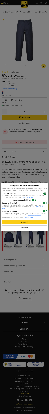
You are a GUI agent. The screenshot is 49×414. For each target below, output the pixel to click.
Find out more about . (21, 197)
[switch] (45, 194)
